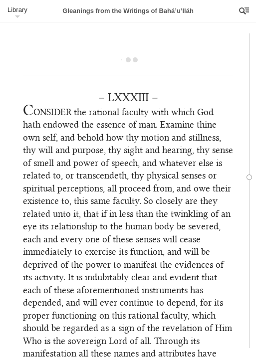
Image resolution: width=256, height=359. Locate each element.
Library (17, 9)
